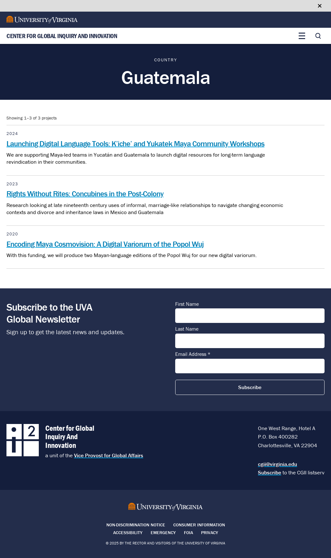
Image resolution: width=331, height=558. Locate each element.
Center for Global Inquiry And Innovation (61, 36)
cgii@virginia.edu (277, 464)
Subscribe (269, 472)
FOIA (188, 532)
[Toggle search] (318, 35)
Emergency (163, 532)
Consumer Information (199, 525)
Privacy (209, 532)
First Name (187, 304)
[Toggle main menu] (301, 35)
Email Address (192, 354)
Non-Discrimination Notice (135, 525)
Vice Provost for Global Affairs (108, 455)
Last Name (186, 329)
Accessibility (128, 532)
